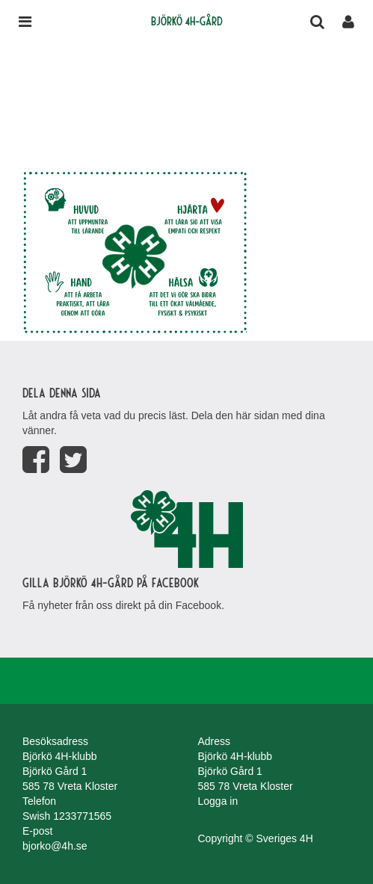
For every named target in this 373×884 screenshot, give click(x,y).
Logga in (218, 801)
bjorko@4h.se (54, 846)
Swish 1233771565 (66, 816)
